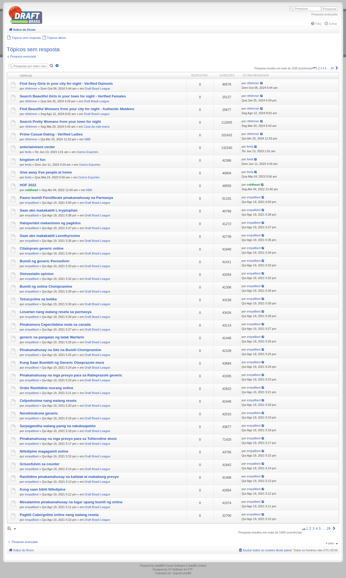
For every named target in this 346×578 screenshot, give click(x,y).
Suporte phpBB (182, 573)
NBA (89, 190)
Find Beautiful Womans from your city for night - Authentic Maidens (77, 109)
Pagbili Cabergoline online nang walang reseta (59, 515)
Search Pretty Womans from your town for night (60, 122)
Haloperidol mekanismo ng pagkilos (50, 223)
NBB (87, 139)
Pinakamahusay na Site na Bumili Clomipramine (60, 350)
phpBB (159, 565)
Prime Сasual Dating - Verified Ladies (51, 134)
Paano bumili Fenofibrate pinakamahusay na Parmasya (66, 198)
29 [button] (332, 68)
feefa (28, 152)
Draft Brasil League (97, 88)
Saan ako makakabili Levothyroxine (50, 236)
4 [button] (323, 68)
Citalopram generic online (42, 248)
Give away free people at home (46, 172)
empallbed (32, 202)
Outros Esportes (87, 152)
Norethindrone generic (39, 413)
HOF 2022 (28, 185)
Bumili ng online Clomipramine (46, 286)
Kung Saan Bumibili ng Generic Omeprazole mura (62, 363)
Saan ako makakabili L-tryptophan (49, 210)
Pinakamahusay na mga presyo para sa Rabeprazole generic (71, 375)
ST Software (175, 569)
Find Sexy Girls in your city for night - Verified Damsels (66, 83)
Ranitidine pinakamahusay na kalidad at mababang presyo (69, 477)
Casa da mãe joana (96, 126)
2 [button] (319, 68)
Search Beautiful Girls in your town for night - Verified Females (73, 96)
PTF (190, 569)
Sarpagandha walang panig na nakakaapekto (58, 426)
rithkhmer (31, 88)
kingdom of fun (32, 160)
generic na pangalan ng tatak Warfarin (52, 337)
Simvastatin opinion (37, 274)
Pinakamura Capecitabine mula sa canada (55, 324)
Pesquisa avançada (324, 14)
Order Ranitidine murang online (46, 388)
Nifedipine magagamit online (44, 451)
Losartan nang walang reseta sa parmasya (55, 312)
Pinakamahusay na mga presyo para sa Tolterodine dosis (68, 439)
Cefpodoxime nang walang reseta (48, 401)
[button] (314, 68)
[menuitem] (316, 23)
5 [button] (326, 68)
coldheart (31, 190)
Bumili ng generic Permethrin (44, 261)
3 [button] (321, 68)
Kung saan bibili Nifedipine (42, 489)
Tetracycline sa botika (38, 299)
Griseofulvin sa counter (39, 464)
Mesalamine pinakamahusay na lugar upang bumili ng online (71, 502)
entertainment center (37, 147)
